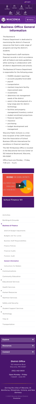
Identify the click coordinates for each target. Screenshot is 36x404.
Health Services (8, 287)
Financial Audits (10, 251)
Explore (5, 340)
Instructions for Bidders (12, 266)
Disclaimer (17, 398)
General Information (11, 261)
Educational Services (10, 282)
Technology (7, 314)
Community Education (11, 276)
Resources (6, 346)
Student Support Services (12, 308)
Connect (6, 352)
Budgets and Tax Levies (12, 236)
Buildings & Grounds (10, 220)
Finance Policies (10, 246)
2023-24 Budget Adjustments (14, 230)
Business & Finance (10, 226)
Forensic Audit (9, 256)
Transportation (8, 324)
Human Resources (9, 292)
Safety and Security (10, 303)
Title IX (5, 319)
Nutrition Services (9, 298)
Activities (6, 215)
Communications (9, 271)
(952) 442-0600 (18, 371)
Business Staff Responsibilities (15, 241)
